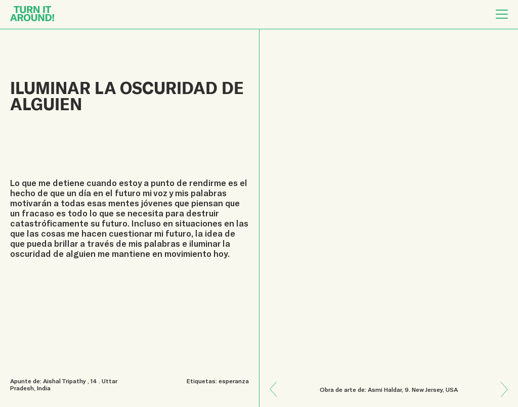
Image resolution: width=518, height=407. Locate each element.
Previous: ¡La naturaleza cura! (500, 396)
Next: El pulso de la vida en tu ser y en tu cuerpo (277, 382)
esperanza (234, 380)
